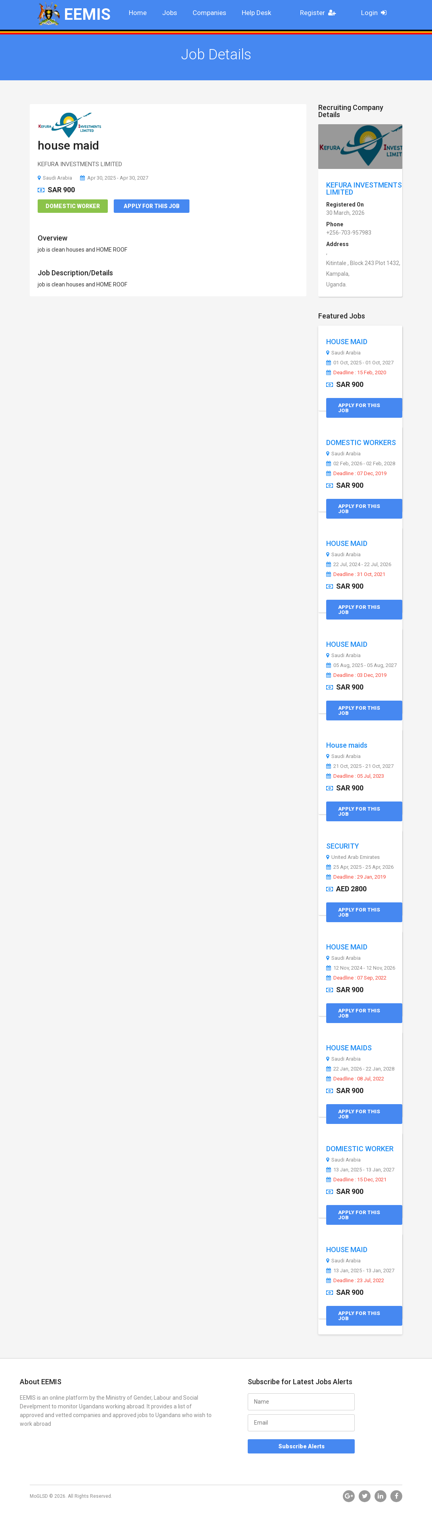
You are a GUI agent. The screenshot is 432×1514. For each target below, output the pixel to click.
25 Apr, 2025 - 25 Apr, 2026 (360, 867)
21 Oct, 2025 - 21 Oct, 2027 (360, 766)
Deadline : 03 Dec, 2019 (356, 675)
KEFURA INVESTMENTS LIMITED (364, 188)
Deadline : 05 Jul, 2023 (355, 776)
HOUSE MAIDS (349, 1048)
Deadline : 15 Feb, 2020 (356, 372)
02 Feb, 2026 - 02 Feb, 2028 (360, 463)
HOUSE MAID (346, 341)
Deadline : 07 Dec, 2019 (356, 473)
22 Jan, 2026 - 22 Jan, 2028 (360, 1069)
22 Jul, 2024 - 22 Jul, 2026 (358, 564)
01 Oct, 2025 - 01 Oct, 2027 (360, 363)
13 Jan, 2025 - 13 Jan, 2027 (360, 1170)
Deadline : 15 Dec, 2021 (356, 1179)
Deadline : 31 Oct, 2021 (355, 574)
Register (320, 13)
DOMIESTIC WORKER (360, 1149)
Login (376, 13)
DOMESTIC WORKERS (361, 442)
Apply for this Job (152, 206)
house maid (68, 145)
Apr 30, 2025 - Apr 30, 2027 (114, 177)
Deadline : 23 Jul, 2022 (355, 1280)
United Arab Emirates (353, 857)
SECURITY (342, 846)
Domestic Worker (73, 206)
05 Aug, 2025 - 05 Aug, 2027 (361, 665)
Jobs (169, 13)
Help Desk (256, 13)
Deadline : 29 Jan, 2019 (356, 877)
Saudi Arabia (55, 177)
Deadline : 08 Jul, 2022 (355, 1079)
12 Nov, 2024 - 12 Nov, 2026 (360, 968)
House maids (346, 745)
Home (138, 13)
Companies (209, 13)
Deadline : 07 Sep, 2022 (356, 978)
